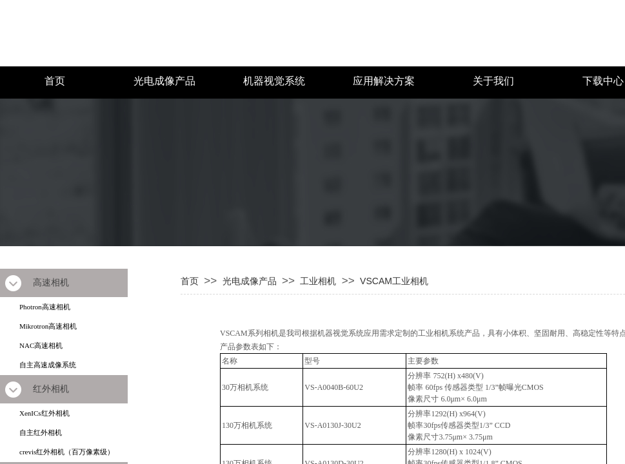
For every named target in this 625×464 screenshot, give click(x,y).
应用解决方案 (384, 80)
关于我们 (493, 80)
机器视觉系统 (274, 80)
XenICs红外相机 (44, 413)
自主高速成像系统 (47, 365)
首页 (55, 80)
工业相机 (318, 281)
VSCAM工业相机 (394, 281)
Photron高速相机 (44, 307)
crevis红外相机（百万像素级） (66, 452)
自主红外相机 (40, 432)
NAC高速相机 (41, 345)
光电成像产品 (164, 80)
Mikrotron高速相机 (48, 326)
